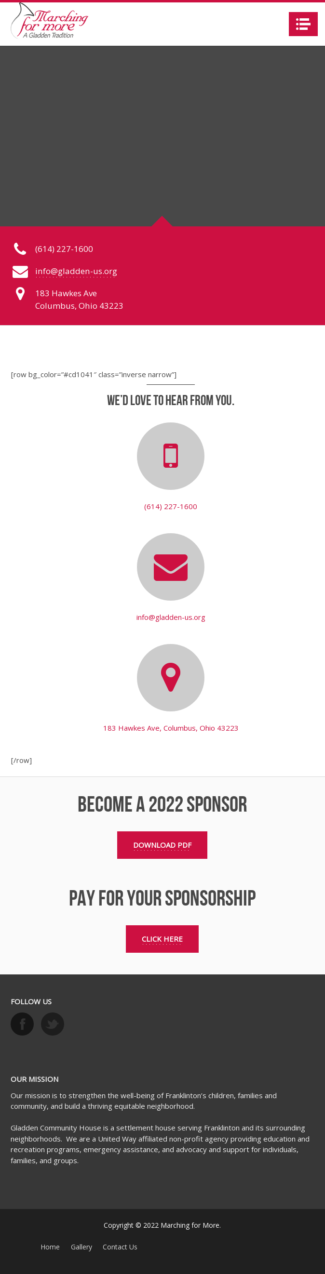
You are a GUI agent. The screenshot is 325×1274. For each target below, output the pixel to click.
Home (50, 1246)
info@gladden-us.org (76, 270)
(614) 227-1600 (170, 506)
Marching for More (190, 1225)
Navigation (303, 24)
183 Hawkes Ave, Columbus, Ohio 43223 (171, 728)
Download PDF (162, 845)
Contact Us (120, 1246)
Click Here (162, 939)
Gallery (81, 1246)
